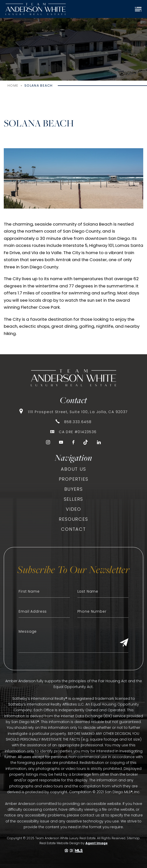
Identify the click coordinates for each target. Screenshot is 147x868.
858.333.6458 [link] (78, 421)
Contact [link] (73, 529)
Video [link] (73, 509)
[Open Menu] (138, 9)
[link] (36, 9)
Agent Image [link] (96, 843)
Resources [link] (73, 519)
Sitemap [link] (133, 838)
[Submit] (124, 643)
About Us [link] (73, 469)
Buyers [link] (73, 489)
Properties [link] (73, 479)
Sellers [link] (73, 499)
